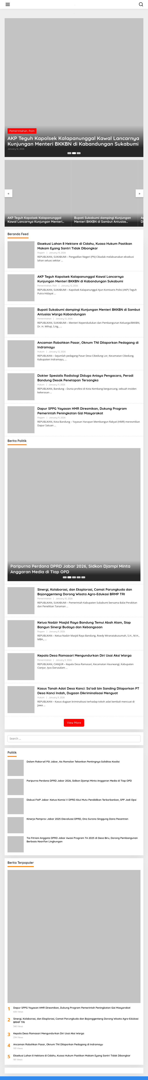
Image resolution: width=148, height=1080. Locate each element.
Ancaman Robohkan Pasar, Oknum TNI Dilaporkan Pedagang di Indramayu (120, 199)
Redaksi (43, 1074)
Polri (31, 123)
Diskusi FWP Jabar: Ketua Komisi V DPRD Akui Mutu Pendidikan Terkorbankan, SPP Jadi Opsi (81, 779)
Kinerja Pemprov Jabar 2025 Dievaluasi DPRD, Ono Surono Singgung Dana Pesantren (77, 798)
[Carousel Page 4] (79, 557)
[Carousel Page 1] (69, 153)
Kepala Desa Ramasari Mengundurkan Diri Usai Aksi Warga (86, 635)
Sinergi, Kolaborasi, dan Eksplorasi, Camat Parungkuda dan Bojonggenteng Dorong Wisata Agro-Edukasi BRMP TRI (87, 571)
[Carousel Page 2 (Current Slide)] (74, 153)
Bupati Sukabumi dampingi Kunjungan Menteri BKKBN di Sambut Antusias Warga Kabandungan (74, 199)
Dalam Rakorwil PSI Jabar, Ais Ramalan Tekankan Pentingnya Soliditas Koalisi (73, 741)
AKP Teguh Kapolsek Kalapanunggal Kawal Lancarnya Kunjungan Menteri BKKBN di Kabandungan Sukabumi (67, 137)
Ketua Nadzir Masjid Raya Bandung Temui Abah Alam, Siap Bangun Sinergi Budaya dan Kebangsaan (86, 604)
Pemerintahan (18, 123)
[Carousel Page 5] (83, 557)
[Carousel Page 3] (79, 153)
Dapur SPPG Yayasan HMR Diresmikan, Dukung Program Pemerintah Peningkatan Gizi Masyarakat (84, 390)
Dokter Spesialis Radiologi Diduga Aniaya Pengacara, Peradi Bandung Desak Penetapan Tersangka (87, 357)
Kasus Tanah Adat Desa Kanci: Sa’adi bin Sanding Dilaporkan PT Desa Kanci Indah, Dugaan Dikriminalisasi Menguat (88, 670)
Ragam (41, 232)
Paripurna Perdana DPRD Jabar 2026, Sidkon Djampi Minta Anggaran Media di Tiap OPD (70, 548)
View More (74, 702)
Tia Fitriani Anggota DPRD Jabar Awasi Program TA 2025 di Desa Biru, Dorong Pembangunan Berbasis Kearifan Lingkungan (82, 819)
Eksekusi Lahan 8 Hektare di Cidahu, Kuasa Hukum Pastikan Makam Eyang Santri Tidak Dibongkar (87, 225)
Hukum (41, 331)
